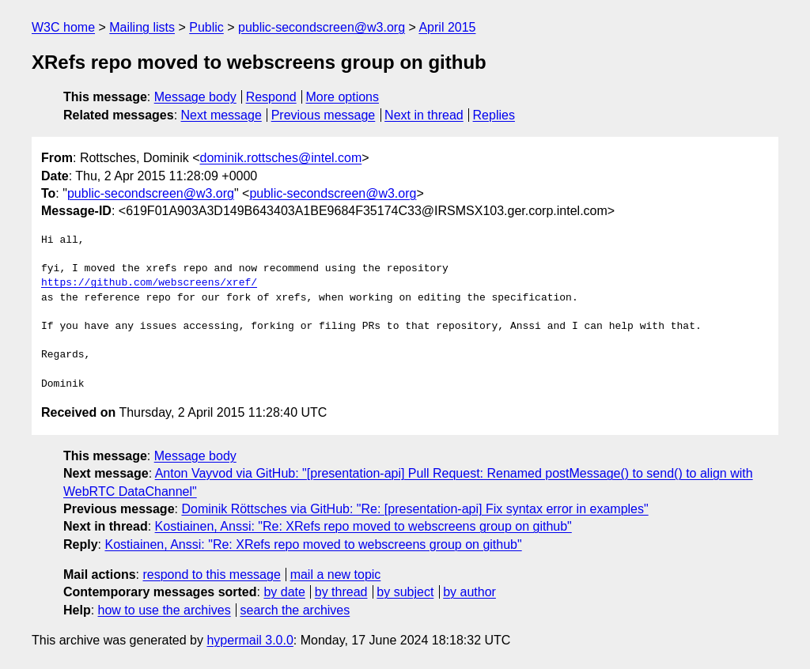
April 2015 (446, 27)
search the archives (295, 610)
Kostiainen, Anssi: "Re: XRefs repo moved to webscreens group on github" (363, 526)
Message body (195, 97)
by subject (405, 592)
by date (284, 592)
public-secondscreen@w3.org (321, 27)
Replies (494, 115)
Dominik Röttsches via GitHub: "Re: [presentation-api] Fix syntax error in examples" (414, 509)
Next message (221, 115)
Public (206, 27)
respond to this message (211, 574)
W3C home (63, 27)
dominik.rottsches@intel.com (281, 157)
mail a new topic (335, 574)
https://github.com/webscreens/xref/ (149, 283)
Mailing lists (142, 27)
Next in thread (424, 115)
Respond (271, 97)
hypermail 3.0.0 (249, 640)
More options (343, 97)
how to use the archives (164, 610)
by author (469, 592)
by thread (341, 592)
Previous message (323, 115)
